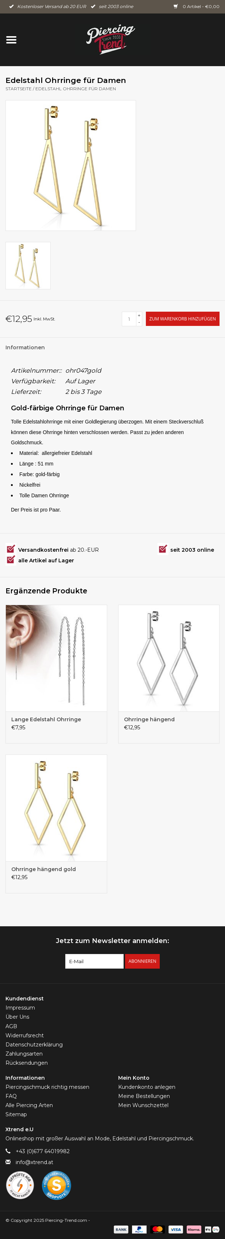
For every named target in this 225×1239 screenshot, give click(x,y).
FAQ (11, 1096)
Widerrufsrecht (24, 1035)
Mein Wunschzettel (143, 1105)
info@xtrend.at (34, 1162)
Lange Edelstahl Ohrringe (46, 719)
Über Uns (17, 1017)
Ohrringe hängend (149, 719)
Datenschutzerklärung (34, 1044)
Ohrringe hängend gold (43, 869)
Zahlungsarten (24, 1053)
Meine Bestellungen (144, 1096)
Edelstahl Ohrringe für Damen (75, 88)
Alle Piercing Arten (29, 1105)
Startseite (18, 88)
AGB (11, 1026)
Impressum (20, 1007)
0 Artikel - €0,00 (197, 6)
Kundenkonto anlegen (146, 1087)
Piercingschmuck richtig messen (47, 1087)
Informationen (25, 347)
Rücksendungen (26, 1063)
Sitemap (16, 1114)
